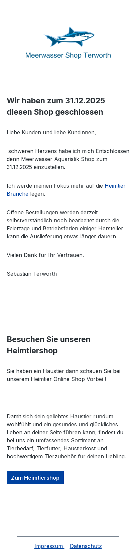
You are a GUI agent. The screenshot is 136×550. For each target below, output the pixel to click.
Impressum (49, 546)
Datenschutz (86, 546)
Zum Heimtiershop (35, 477)
